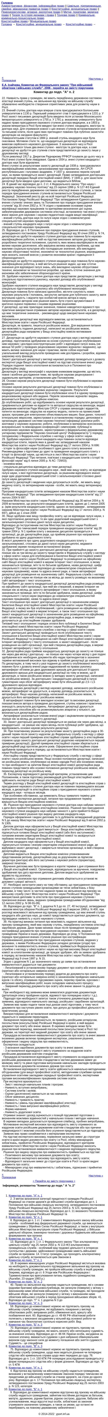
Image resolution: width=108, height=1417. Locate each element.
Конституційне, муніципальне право (74, 9)
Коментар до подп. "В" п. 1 (25, 1238)
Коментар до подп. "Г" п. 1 (25, 1260)
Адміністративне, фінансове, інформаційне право (32, 5)
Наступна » (96, 78)
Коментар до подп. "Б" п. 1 (25, 1217)
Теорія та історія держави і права (33, 15)
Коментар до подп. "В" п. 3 (25, 1346)
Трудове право (66, 15)
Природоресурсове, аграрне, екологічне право (30, 12)
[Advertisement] (54, 50)
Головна (6, 24)
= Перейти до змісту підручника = (54, 1181)
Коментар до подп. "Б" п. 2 (25, 1281)
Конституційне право (14, 21)
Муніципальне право (43, 21)
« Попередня (9, 79)
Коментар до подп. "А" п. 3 (25, 1303)
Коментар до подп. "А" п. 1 (25, 1195)
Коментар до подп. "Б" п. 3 (25, 1324)
